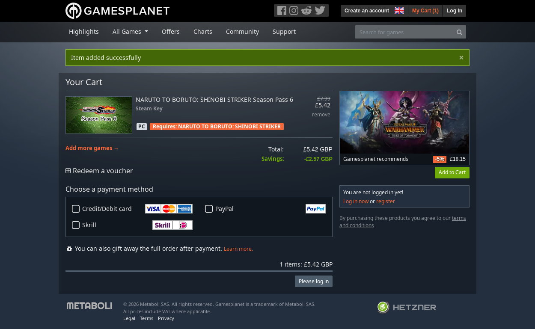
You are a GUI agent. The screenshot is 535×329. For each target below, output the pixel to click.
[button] (398, 9)
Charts (202, 31)
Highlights (84, 31)
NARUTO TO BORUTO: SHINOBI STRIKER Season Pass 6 (214, 99)
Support (284, 31)
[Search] (459, 32)
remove (321, 115)
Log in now (356, 201)
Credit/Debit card (137, 208)
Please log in (314, 281)
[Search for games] (404, 32)
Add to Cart (452, 172)
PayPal (270, 208)
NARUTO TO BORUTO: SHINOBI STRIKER (229, 126)
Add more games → (92, 148)
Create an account (367, 11)
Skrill (137, 225)
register (385, 201)
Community (242, 31)
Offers (171, 31)
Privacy (166, 318)
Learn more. (238, 249)
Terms (146, 318)
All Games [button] (128, 31)
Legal (129, 318)
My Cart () (425, 11)
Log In (454, 11)
